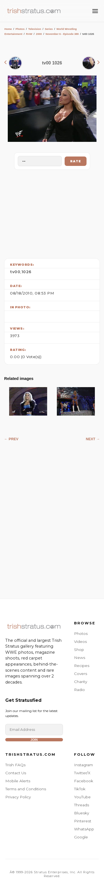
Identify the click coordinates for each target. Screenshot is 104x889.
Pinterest (82, 821)
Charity (80, 681)
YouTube (82, 797)
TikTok (79, 789)
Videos (80, 641)
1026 (26, 272)
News (79, 657)
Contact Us (15, 773)
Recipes (81, 665)
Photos (20, 28)
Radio (79, 689)
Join (34, 739)
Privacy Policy (18, 797)
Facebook (83, 781)
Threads (81, 805)
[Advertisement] (52, 212)
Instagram (83, 765)
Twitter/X (82, 773)
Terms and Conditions (25, 789)
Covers (80, 673)
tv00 (15, 272)
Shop (79, 649)
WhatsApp (84, 829)
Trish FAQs (15, 765)
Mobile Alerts (17, 781)
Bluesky (81, 813)
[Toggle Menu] (95, 11)
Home (8, 28)
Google (81, 837)
